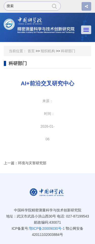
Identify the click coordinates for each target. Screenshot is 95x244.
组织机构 (48, 51)
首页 (31, 51)
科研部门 (68, 51)
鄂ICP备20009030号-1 (47, 228)
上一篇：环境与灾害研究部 (25, 163)
